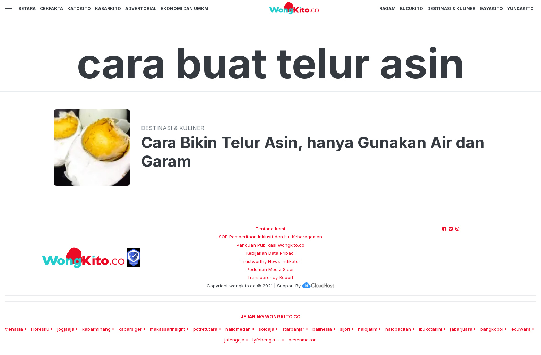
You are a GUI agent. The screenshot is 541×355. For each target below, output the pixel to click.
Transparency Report (270, 277)
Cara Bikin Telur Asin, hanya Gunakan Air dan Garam (313, 152)
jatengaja (234, 340)
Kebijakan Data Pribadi (270, 253)
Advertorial (140, 8)
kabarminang (96, 329)
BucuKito (411, 8)
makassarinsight (167, 329)
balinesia (322, 329)
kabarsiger (130, 329)
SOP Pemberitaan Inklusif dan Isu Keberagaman (270, 236)
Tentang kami (270, 228)
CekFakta (51, 8)
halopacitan (398, 329)
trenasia (14, 329)
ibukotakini (430, 329)
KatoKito (79, 8)
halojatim (367, 329)
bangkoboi (491, 329)
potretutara (205, 329)
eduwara (521, 329)
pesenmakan (303, 340)
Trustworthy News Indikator (270, 261)
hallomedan (238, 329)
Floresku (40, 329)
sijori (345, 329)
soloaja (266, 329)
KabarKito (108, 8)
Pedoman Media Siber (270, 269)
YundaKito (520, 8)
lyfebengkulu (266, 340)
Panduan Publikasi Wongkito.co (270, 245)
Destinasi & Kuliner (451, 8)
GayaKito (491, 8)
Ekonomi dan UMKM (184, 8)
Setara (27, 8)
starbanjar (293, 329)
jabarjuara (461, 329)
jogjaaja (65, 329)
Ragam (387, 8)
